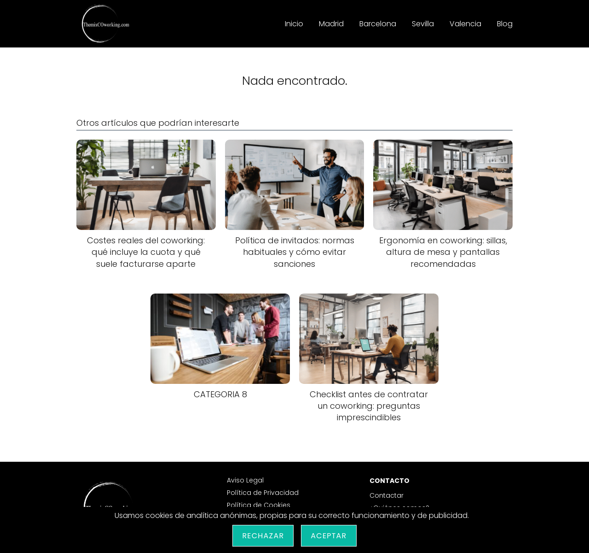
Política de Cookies (258, 505)
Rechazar (263, 535)
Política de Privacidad (263, 492)
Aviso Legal (245, 480)
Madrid (331, 23)
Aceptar (328, 535)
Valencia (465, 23)
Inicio (294, 23)
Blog (505, 23)
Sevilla (423, 23)
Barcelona (377, 23)
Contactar (387, 495)
